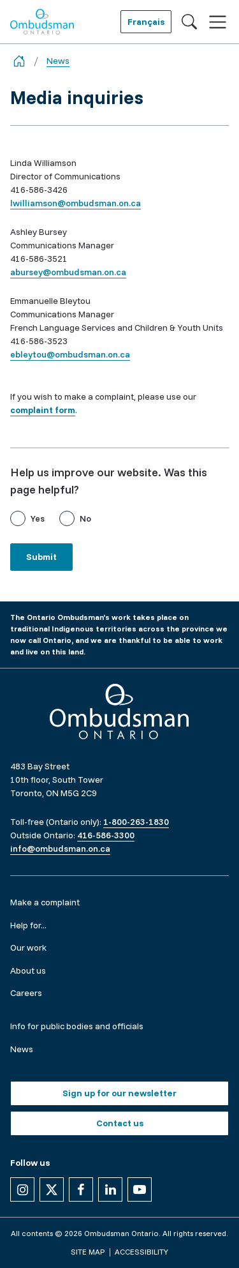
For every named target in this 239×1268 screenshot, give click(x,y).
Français (145, 21)
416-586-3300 (105, 835)
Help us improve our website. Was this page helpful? (108, 481)
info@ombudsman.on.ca (60, 848)
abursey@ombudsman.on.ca (68, 272)
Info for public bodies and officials (76, 1026)
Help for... (28, 925)
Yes (38, 518)
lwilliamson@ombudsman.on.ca (75, 203)
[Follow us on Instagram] (22, 1189)
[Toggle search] (189, 21)
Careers (26, 993)
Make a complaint (45, 902)
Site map (88, 1252)
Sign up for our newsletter (119, 1093)
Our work (28, 947)
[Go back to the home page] (19, 61)
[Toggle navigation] (217, 22)
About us (28, 970)
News (58, 60)
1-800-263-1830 (136, 821)
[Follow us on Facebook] (81, 1189)
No (85, 518)
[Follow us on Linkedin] (110, 1189)
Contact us (119, 1123)
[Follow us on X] (52, 1189)
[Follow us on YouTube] (139, 1189)
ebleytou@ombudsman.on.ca (70, 354)
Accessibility (141, 1252)
